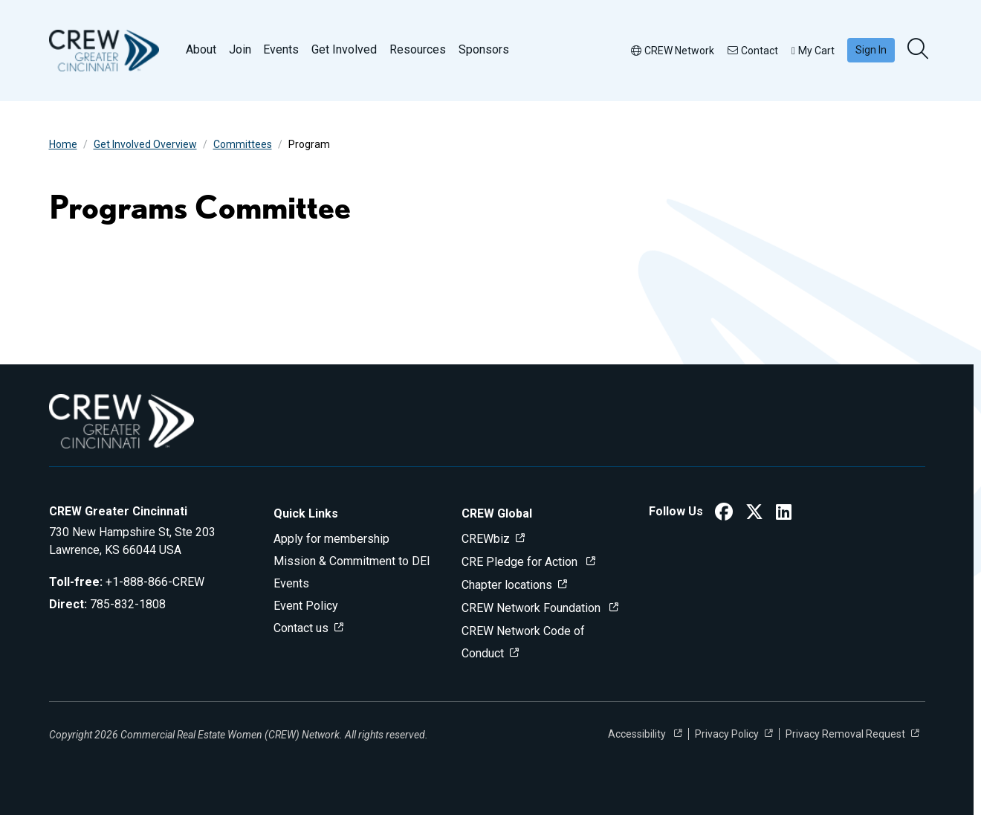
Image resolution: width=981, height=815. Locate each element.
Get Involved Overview (145, 144)
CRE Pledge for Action (521, 562)
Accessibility (638, 734)
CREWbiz (486, 539)
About (201, 49)
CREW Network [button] (672, 51)
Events (281, 49)
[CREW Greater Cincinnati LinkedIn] (783, 514)
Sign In (871, 50)
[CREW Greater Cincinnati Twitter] (754, 514)
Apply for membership (331, 539)
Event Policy (305, 606)
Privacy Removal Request (845, 734)
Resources (417, 49)
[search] (919, 50)
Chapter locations (507, 585)
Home (63, 144)
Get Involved (344, 49)
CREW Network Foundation (532, 608)
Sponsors (484, 49)
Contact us (300, 628)
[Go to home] (104, 50)
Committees (242, 144)
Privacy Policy (727, 734)
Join (240, 49)
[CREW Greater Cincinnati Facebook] (724, 514)
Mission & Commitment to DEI (351, 561)
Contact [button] (753, 51)
